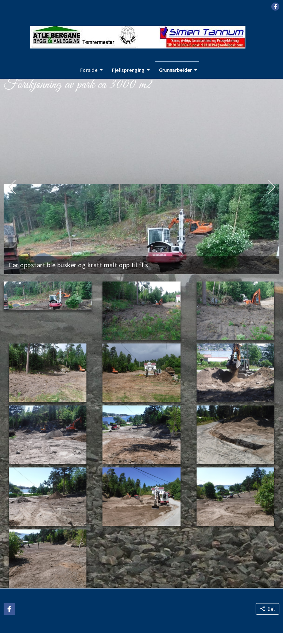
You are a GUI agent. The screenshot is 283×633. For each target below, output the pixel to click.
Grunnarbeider (175, 70)
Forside (89, 70)
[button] (275, 7)
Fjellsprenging (128, 70)
